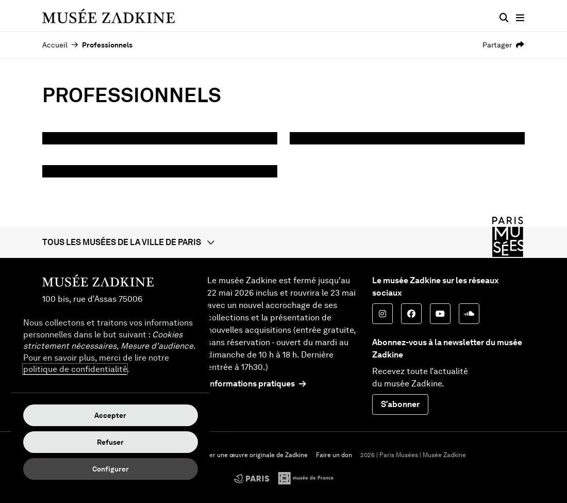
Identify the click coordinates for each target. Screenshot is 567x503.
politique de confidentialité (75, 369)
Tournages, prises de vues (129, 184)
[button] (283, 242)
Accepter (110, 415)
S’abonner (400, 404)
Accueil (55, 45)
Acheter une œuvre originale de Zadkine (250, 455)
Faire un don (334, 455)
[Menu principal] (520, 18)
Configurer (110, 469)
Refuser (110, 442)
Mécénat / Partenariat (119, 151)
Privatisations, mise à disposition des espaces (398, 159)
